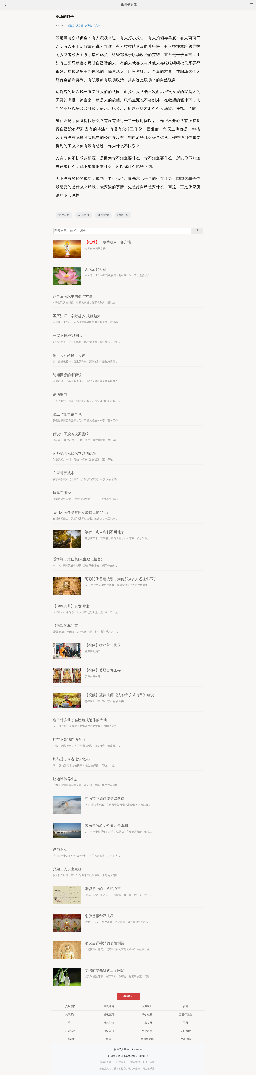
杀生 (70, 1022)
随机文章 (103, 215)
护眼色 (88, 25)
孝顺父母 (147, 1022)
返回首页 (113, 1055)
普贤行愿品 (185, 1014)
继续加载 (128, 996)
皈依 (108, 1039)
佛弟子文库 (129, 4)
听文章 (96, 25)
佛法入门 (109, 1031)
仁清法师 (185, 1039)
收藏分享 (122, 215)
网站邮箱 (143, 1055)
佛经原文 (133, 1055)
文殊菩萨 (185, 1031)
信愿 (185, 1006)
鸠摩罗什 (70, 1014)
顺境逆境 (109, 1006)
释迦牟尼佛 (147, 1039)
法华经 (70, 1039)
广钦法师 (70, 1031)
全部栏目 (83, 215)
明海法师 (147, 1006)
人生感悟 (70, 1006)
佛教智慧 (109, 1014)
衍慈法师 (147, 1031)
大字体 (79, 25)
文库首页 (64, 215)
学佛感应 (147, 1014)
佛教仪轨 (109, 1022)
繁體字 (71, 25)
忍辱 (185, 1022)
